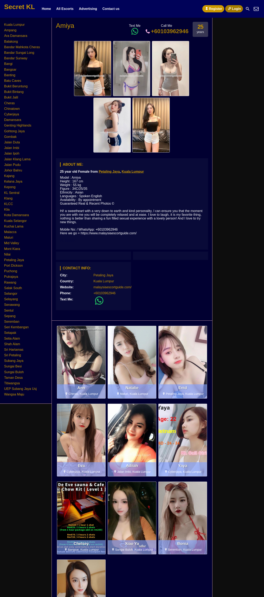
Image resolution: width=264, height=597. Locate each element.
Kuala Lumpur (133, 171)
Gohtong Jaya (14, 131)
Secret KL (19, 7)
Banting (9, 75)
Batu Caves (12, 80)
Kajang (9, 176)
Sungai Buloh (14, 372)
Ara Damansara (15, 36)
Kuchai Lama (13, 226)
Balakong (11, 41)
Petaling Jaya (109, 171)
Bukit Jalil (11, 97)
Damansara (12, 120)
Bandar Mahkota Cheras (22, 47)
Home (46, 9)
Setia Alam (12, 338)
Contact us (110, 9)
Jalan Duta (12, 142)
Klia (7, 209)
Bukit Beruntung (16, 86)
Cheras (9, 103)
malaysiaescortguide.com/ (112, 287)
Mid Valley (11, 243)
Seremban (11, 321)
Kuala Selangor (15, 221)
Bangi (8, 64)
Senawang (12, 304)
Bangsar (10, 69)
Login (234, 9)
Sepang (9, 316)
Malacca (10, 232)
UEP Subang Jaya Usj (20, 389)
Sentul (8, 310)
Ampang (10, 30)
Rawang (10, 282)
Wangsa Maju (14, 394)
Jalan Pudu (12, 165)
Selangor (10, 293)
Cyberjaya (11, 114)
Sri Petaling (12, 355)
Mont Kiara (12, 249)
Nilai (7, 254)
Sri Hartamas (13, 349)
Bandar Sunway (15, 58)
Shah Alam (12, 344)
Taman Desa (13, 377)
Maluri (8, 237)
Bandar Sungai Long (19, 52)
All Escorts (65, 9)
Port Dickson (13, 265)
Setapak (10, 332)
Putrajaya (11, 276)
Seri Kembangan (16, 327)
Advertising (88, 9)
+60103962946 (167, 31)
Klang (8, 198)
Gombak (10, 136)
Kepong (9, 187)
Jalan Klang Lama (17, 159)
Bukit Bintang (14, 92)
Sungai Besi (13, 366)
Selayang (11, 299)
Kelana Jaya (13, 181)
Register (213, 9)
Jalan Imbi (11, 148)
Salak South (13, 288)
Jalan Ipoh (11, 153)
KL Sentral (11, 193)
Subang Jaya (13, 360)
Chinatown (12, 108)
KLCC (8, 204)
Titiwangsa (12, 383)
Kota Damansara (16, 215)
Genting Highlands (17, 125)
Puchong (10, 271)
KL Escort (67, 240)
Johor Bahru (13, 170)
